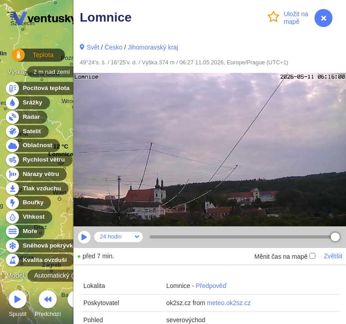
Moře (24, 231)
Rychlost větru (38, 159)
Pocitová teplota (40, 88)
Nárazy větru (35, 174)
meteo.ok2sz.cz (228, 302)
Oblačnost (32, 145)
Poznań (71, 59)
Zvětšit (333, 256)
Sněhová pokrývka (44, 245)
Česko (114, 47)
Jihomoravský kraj (152, 47)
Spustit (18, 304)
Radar (26, 117)
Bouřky (28, 202)
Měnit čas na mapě (284, 256)
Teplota (28, 58)
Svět (92, 47)
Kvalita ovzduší (39, 260)
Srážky (27, 102)
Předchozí (48, 304)
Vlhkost (28, 217)
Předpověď (211, 285)
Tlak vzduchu (36, 188)
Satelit (26, 131)
